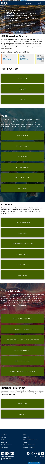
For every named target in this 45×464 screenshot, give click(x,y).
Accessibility (4, 434)
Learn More (4, 309)
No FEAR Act (4, 442)
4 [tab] (25, 31)
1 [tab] (19, 31)
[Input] (32, 3)
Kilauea (39, 57)
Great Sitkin (6, 57)
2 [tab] (21, 31)
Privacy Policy (26, 437)
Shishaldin (22, 57)
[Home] (4, 4)
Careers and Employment (29, 444)
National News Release (13, 10)
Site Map (3, 439)
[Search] (39, 3)
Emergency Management (28, 447)
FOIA (24, 434)
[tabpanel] (22, 19)
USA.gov (25, 442)
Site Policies (3, 437)
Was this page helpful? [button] (34, 462)
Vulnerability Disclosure (6, 444)
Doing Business (4, 447)
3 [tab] (23, 31)
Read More (10, 28)
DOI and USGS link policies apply (30, 439)
